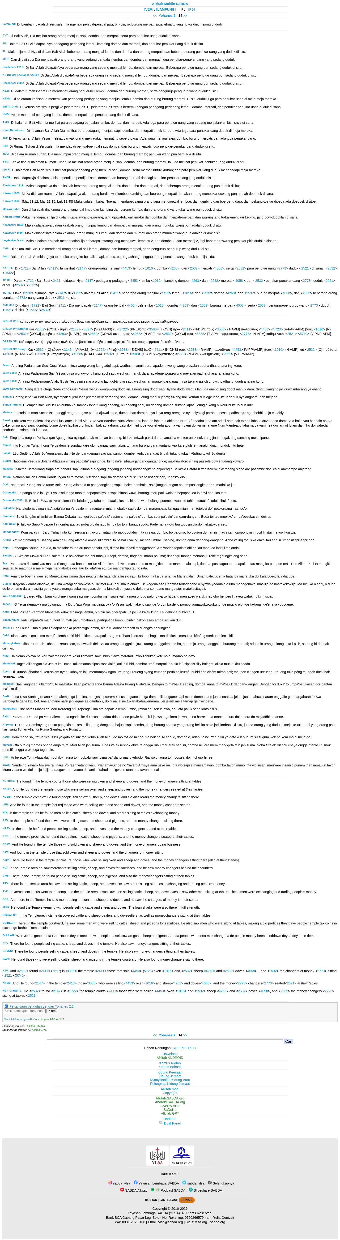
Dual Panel (170, 1123)
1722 (25, 268)
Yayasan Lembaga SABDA (156, 1183)
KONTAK (151, 1200)
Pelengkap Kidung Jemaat (170, 1084)
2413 (71, 983)
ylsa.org (201, 1222)
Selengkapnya (221, 1183)
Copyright (170, 1093)
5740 (303, 334)
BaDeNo (170, 1110)
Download (170, 1054)
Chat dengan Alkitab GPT (48, 1019)
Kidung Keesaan (170, 1072)
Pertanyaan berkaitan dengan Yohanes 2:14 (42, 1006)
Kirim (51, 1011)
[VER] (148, 9)
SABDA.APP (170, 1106)
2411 (52, 268)
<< (155, 15)
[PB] (191, 9)
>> (185, 15)
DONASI (186, 1200)
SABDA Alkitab (133, 1190)
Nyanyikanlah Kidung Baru (170, 1080)
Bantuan (170, 1119)
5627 (87, 329)
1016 (149, 268)
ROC (192, 1048)
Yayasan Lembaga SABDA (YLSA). (154, 1213)
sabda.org (217, 1222)
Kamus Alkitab (170, 1063)
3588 (153, 329)
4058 (218, 268)
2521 (305, 268)
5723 (277, 329)
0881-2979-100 (133, 1222)
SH (175, 1048)
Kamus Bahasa (170, 1067)
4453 (126, 268)
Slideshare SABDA (205, 1190)
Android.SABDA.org (170, 1102)
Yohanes (166, 15)
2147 (81, 268)
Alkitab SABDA (36, 1026)
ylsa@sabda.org (170, 1222)
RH (182, 1048)
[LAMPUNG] (166, 9)
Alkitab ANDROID (170, 1058)
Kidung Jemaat (170, 1076)
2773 (282, 268)
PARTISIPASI (168, 1200)
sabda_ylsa (119, 1183)
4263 (174, 268)
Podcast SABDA (168, 1190)
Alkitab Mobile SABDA (170, 4)
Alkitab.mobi (170, 1089)
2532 (194, 268)
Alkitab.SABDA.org (170, 1098)
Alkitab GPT (39, 1029)
